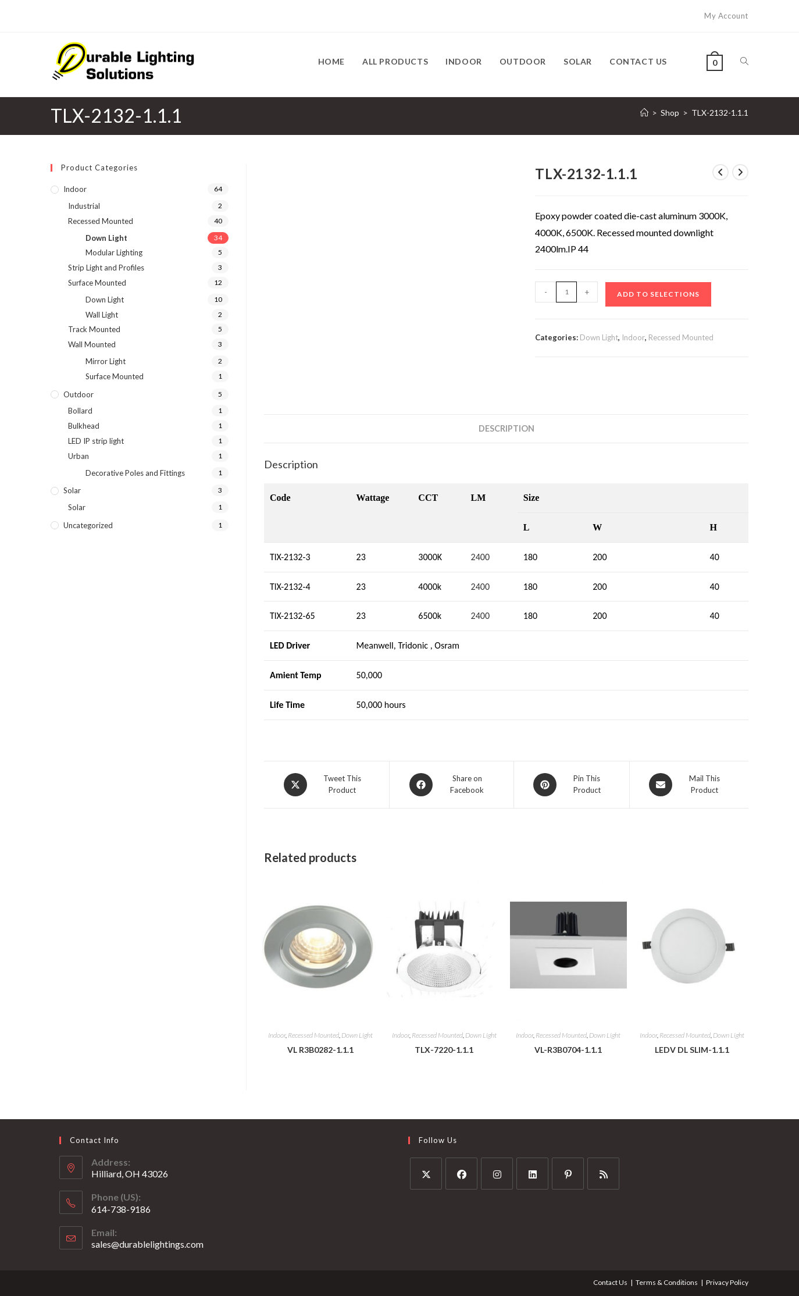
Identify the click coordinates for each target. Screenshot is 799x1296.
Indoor (633, 337)
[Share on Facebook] (451, 784)
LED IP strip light (96, 441)
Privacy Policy (727, 1282)
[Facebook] (461, 1174)
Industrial (84, 206)
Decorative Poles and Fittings (135, 473)
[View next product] (740, 172)
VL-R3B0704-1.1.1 (568, 1049)
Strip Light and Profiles (106, 267)
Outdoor (78, 394)
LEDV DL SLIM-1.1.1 (692, 1049)
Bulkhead (83, 425)
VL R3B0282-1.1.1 (320, 1049)
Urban (78, 456)
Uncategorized (88, 525)
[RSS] (603, 1174)
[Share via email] (689, 784)
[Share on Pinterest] (572, 784)
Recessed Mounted (681, 337)
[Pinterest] (568, 1174)
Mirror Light (105, 361)
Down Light (599, 337)
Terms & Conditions (667, 1282)
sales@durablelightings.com (147, 1243)
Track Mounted (94, 329)
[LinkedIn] (532, 1174)
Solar (72, 490)
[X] (426, 1174)
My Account (726, 15)
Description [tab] (506, 428)
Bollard (80, 410)
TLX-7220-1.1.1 (444, 1049)
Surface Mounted (97, 282)
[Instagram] (497, 1174)
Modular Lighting (113, 252)
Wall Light (101, 314)
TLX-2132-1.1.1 (719, 113)
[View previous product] (720, 172)
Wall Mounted (92, 344)
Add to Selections (658, 294)
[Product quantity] (566, 292)
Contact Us (610, 1282)
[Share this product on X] (326, 784)
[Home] (644, 113)
